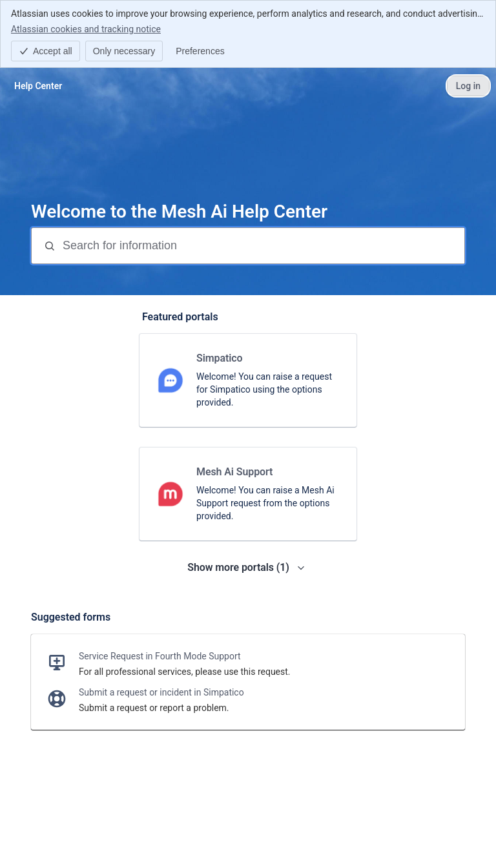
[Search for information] (262, 245)
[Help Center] (38, 86)
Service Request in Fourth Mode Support (160, 656)
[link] (248, 380)
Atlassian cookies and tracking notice (86, 28)
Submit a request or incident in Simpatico (161, 692)
